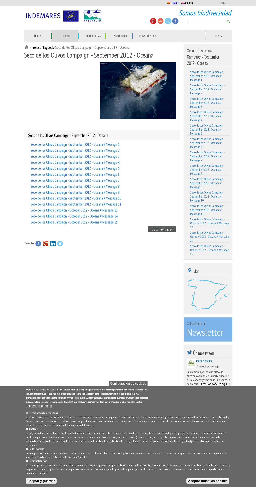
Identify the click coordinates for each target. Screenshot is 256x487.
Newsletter (205, 332)
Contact (224, 3)
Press (218, 36)
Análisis (33, 429)
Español (173, 3)
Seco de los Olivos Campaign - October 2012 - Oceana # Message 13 (74, 210)
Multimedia (120, 36)
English (187, 3)
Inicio (27, 47)
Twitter (60, 243)
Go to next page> (162, 229)
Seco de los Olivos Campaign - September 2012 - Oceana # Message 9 (75, 192)
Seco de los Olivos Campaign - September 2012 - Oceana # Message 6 (75, 174)
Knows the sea (147, 36)
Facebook (38, 243)
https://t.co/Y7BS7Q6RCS (215, 384)
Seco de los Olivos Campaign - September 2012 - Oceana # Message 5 (75, 168)
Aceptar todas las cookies (208, 481)
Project (66, 36)
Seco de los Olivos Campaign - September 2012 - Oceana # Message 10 (76, 198)
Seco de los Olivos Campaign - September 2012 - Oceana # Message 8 (75, 186)
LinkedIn (53, 243)
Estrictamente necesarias (43, 413)
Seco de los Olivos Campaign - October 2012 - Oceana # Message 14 (74, 216)
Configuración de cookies (128, 383)
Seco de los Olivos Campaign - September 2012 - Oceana (68, 135)
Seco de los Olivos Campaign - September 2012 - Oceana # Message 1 (75, 144)
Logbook (48, 47)
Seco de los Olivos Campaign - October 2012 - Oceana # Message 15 (74, 222)
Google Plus (45, 243)
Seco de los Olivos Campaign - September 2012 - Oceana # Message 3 (75, 156)
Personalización (38, 461)
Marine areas (93, 36)
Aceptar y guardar (41, 481)
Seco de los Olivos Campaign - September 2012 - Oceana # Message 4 (75, 162)
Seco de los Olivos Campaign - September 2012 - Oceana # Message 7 (75, 180)
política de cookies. (39, 406)
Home (37, 36)
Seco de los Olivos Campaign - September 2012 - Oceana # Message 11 (76, 204)
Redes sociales (37, 449)
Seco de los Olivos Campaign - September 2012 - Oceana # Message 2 (75, 150)
